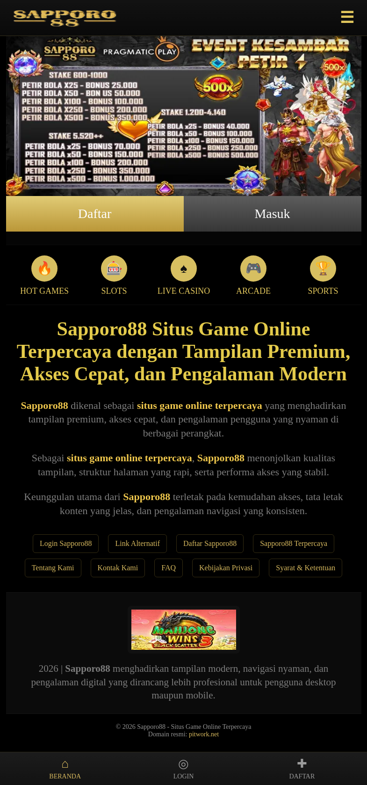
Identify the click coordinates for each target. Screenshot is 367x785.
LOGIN (183, 768)
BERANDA (65, 768)
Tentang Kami (53, 568)
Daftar (95, 213)
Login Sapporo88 (66, 543)
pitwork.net (204, 734)
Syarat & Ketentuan (305, 568)
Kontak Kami (118, 568)
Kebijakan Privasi (225, 568)
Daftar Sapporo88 (210, 543)
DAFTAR (301, 768)
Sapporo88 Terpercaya (293, 543)
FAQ (168, 568)
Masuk (272, 213)
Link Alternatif (137, 543)
